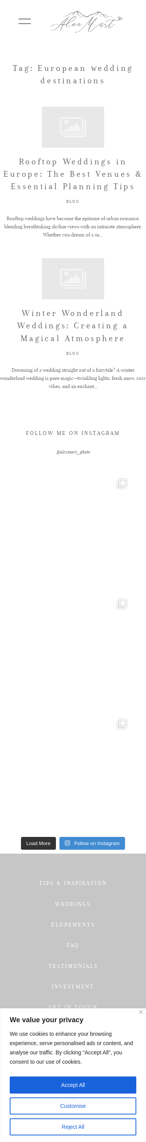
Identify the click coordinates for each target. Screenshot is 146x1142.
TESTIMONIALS (73, 966)
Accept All (73, 1085)
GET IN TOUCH (73, 1007)
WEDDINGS (73, 904)
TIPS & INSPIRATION (73, 883)
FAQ (73, 945)
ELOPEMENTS (73, 924)
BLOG (73, 201)
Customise (73, 1106)
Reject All (73, 1127)
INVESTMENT (73, 986)
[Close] (141, 1012)
